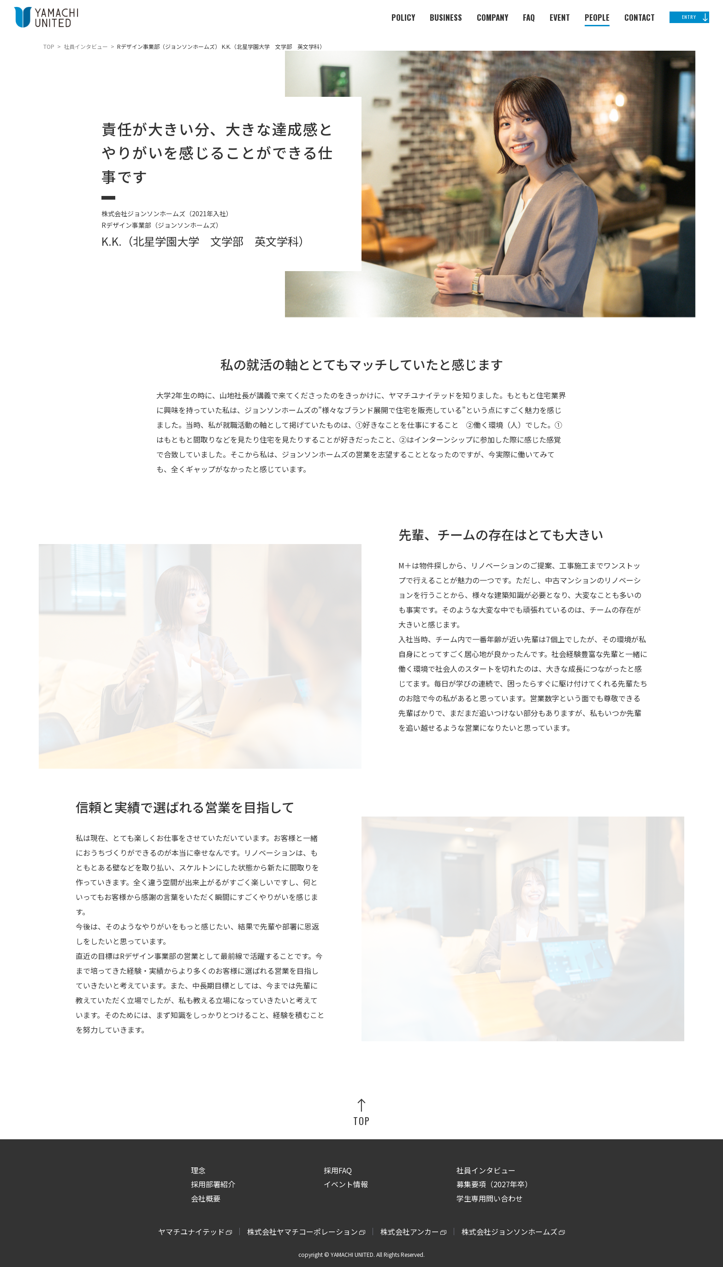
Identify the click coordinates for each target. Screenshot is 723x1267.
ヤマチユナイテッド (191, 1231)
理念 (198, 1170)
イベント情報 (346, 1184)
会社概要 (205, 1198)
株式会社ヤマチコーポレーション (302, 1231)
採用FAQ (338, 1170)
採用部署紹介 (213, 1184)
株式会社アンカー (409, 1231)
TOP (48, 46)
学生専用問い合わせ (489, 1198)
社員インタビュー (86, 46)
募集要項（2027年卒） (494, 1184)
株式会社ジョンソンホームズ (509, 1231)
